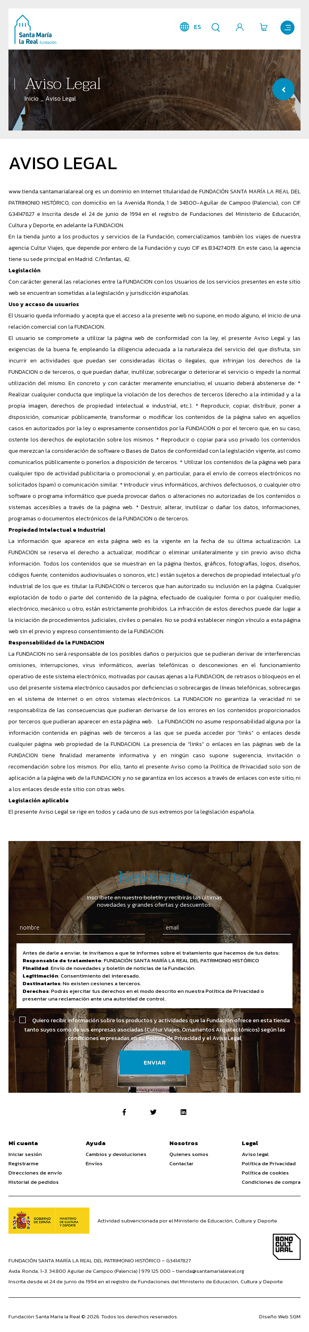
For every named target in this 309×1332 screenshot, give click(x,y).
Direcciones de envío (35, 1173)
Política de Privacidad (269, 1163)
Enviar (155, 1062)
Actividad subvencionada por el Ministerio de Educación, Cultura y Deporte (187, 1221)
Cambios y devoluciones (116, 1154)
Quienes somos (188, 1154)
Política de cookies (265, 1173)
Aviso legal (255, 1154)
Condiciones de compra (271, 1182)
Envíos (94, 1163)
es (196, 26)
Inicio (32, 98)
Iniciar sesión (25, 1154)
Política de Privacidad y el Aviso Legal (193, 1038)
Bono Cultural (287, 1247)
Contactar (181, 1163)
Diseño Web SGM (280, 1317)
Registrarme (23, 1163)
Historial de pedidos (33, 1182)
